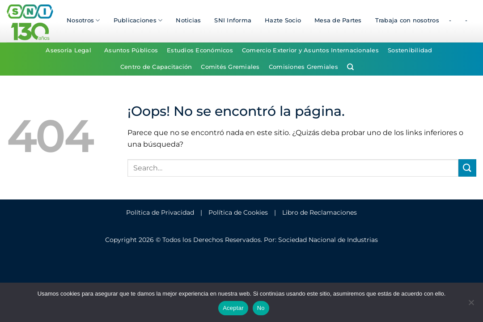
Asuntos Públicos (131, 50)
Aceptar (233, 308)
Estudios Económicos (200, 50)
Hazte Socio (283, 20)
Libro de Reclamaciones (319, 212)
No (261, 308)
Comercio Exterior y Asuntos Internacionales (310, 50)
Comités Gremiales (230, 67)
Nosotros (83, 20)
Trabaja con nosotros (407, 20)
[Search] (350, 67)
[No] (471, 305)
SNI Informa (232, 20)
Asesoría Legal (68, 50)
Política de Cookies (238, 212)
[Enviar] (467, 168)
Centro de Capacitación (156, 67)
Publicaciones (138, 20)
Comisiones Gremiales (303, 67)
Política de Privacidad (160, 212)
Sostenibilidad (410, 50)
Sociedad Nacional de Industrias (328, 240)
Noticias (188, 20)
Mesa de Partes (338, 20)
